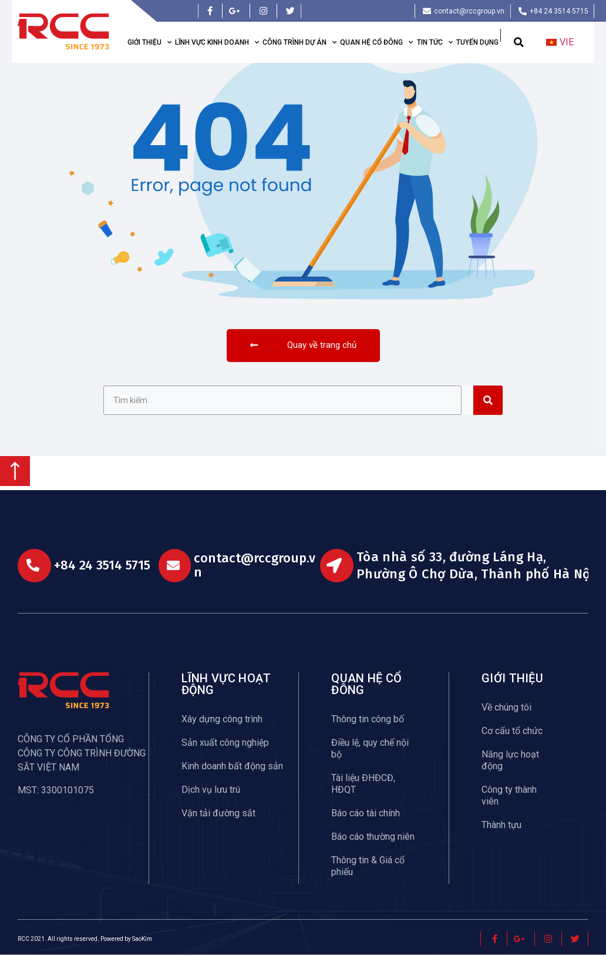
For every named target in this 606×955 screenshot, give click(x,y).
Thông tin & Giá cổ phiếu (368, 866)
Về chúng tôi (506, 707)
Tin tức (435, 42)
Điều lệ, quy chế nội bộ (370, 748)
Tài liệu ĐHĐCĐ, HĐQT (363, 783)
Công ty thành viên (509, 795)
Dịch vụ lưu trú (210, 789)
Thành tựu (501, 824)
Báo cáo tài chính (365, 813)
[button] (518, 42)
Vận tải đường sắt (218, 813)
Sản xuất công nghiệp (225, 742)
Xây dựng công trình (221, 719)
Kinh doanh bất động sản (232, 766)
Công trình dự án (299, 42)
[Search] (488, 400)
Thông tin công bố (367, 719)
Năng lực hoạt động (510, 760)
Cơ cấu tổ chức (512, 730)
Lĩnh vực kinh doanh (217, 42)
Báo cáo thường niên (373, 836)
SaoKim (142, 939)
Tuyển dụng (477, 42)
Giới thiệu (149, 42)
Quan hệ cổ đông (376, 42)
